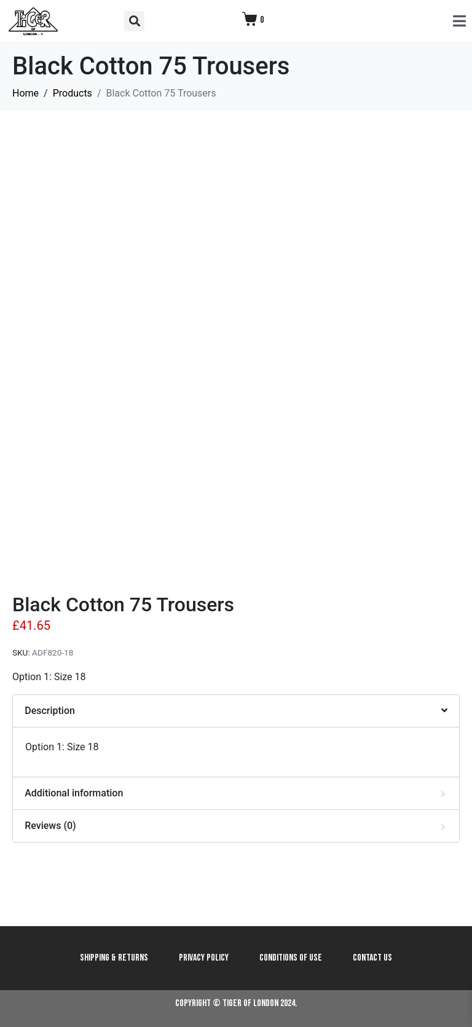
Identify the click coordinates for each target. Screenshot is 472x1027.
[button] (134, 21)
